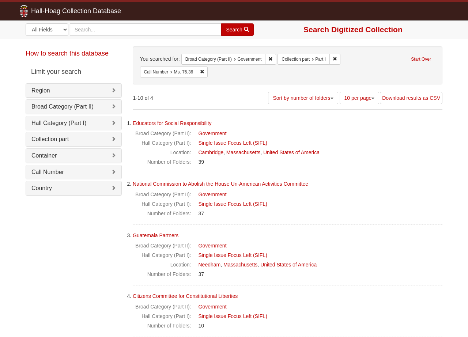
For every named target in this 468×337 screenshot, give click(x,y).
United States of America (291, 152)
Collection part (50, 139)
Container (44, 155)
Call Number (47, 172)
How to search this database (67, 53)
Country (41, 188)
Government (213, 133)
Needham (210, 265)
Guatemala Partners (155, 235)
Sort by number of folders (303, 98)
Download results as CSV (411, 98)
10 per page (359, 98)
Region (40, 90)
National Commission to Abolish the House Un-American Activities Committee (220, 184)
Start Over (421, 59)
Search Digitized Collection (353, 29)
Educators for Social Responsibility (172, 123)
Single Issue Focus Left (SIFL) (233, 143)
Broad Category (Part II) (62, 106)
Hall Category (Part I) (58, 123)
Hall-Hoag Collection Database (53, 11)
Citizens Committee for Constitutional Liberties (185, 296)
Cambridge (211, 152)
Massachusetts (243, 152)
